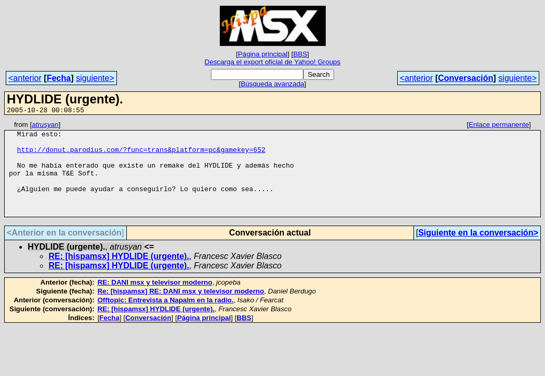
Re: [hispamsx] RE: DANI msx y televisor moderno (181, 310)
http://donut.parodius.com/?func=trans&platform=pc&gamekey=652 (141, 155)
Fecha (58, 78)
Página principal (263, 54)
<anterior (25, 78)
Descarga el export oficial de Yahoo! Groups (272, 62)
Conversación (465, 78)
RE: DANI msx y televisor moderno (155, 301)
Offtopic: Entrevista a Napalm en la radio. (166, 319)
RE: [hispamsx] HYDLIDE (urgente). (119, 275)
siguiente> (95, 78)
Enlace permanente (499, 126)
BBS (300, 54)
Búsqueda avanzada (272, 84)
